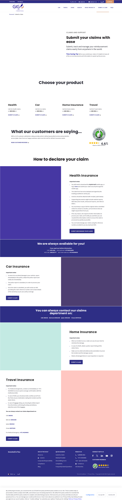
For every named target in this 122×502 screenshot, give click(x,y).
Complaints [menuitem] (59, 463)
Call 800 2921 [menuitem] (80, 454)
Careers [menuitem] (41, 457)
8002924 (67, 317)
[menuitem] (12, 1)
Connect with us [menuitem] (98, 451)
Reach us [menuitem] (78, 451)
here (76, 185)
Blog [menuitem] (39, 465)
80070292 (78, 317)
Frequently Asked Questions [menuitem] (64, 465)
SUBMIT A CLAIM (13, 114)
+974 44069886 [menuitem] (80, 457)
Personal (11, 14)
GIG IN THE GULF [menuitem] (43, 451)
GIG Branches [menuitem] (79, 465)
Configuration (90, 495)
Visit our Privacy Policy (75, 499)
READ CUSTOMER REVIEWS (20, 141)
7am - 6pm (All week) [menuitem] (81, 460)
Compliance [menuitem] (41, 463)
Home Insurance (72, 104)
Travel (93, 104)
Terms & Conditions (81, 473)
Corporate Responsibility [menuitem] (45, 460)
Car (37, 104)
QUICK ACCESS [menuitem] (60, 451)
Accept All (101, 495)
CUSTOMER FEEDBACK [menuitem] (99, 458)
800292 (46, 317)
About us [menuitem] (40, 454)
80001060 (57, 317)
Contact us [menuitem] (79, 463)
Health (12, 104)
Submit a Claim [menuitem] (60, 454)
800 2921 (12, 110)
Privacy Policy (91, 473)
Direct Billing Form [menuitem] (61, 460)
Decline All (111, 495)
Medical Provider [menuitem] (60, 457)
